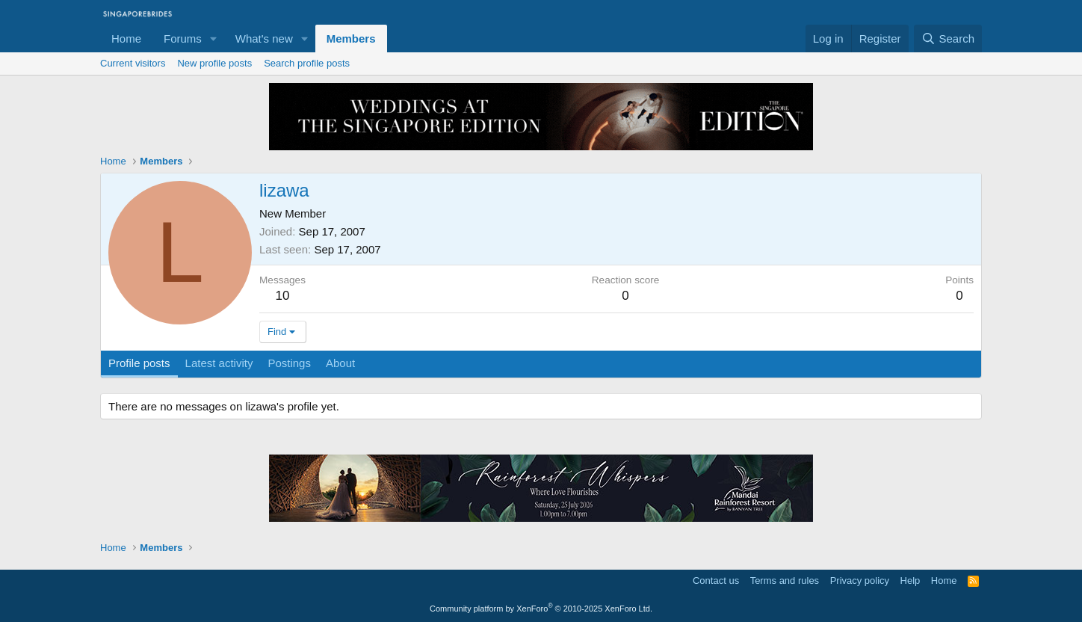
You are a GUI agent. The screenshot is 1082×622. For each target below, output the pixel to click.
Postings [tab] (289, 363)
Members (351, 38)
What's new (264, 38)
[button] (213, 38)
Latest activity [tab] (219, 363)
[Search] (948, 38)
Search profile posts (307, 63)
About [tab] (340, 363)
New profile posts (214, 63)
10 (283, 296)
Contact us (716, 580)
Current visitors (132, 63)
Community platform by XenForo (541, 608)
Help (910, 580)
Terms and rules (784, 580)
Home (126, 38)
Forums (183, 38)
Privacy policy (859, 580)
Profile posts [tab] (139, 363)
